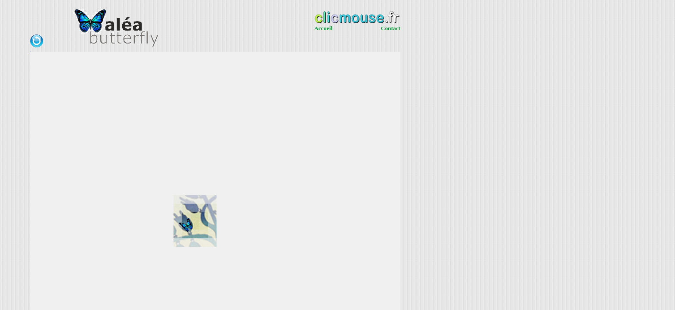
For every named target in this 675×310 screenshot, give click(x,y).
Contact (390, 28)
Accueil (323, 28)
